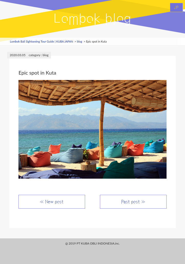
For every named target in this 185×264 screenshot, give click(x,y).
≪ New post (52, 202)
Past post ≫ (133, 202)
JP (176, 7)
